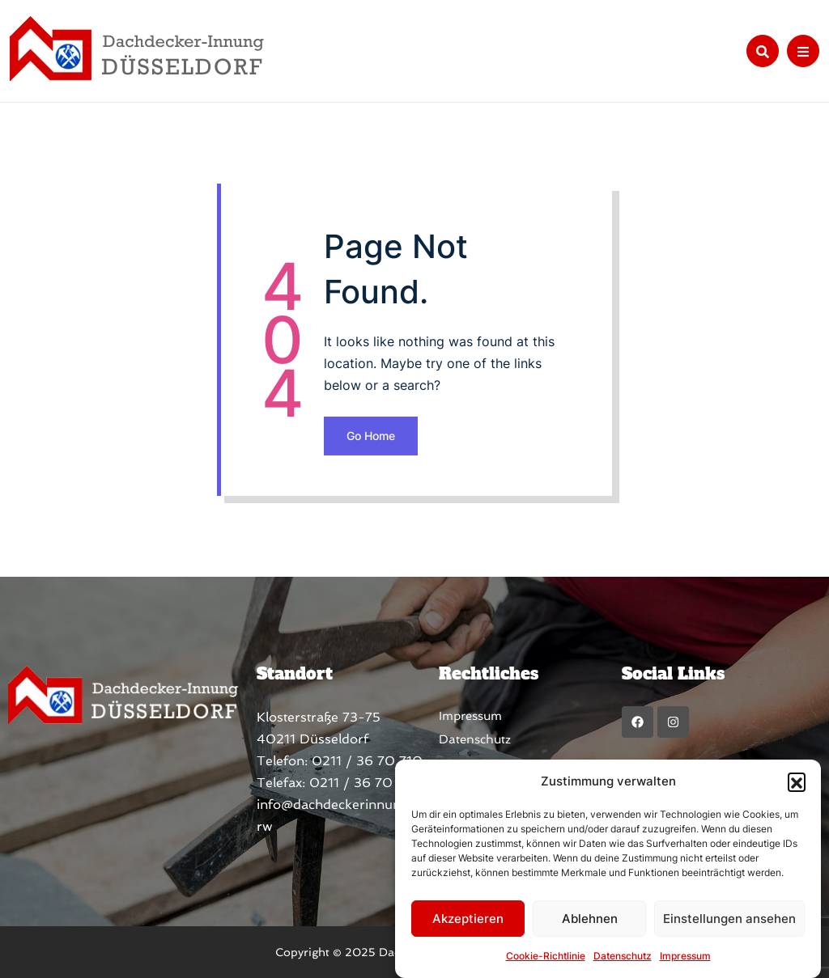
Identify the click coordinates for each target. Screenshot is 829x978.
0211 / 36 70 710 (367, 760)
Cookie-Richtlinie (545, 956)
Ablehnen (590, 918)
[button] (797, 781)
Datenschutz (622, 956)
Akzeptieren (468, 918)
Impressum (685, 956)
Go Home (370, 435)
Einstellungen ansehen (729, 918)
